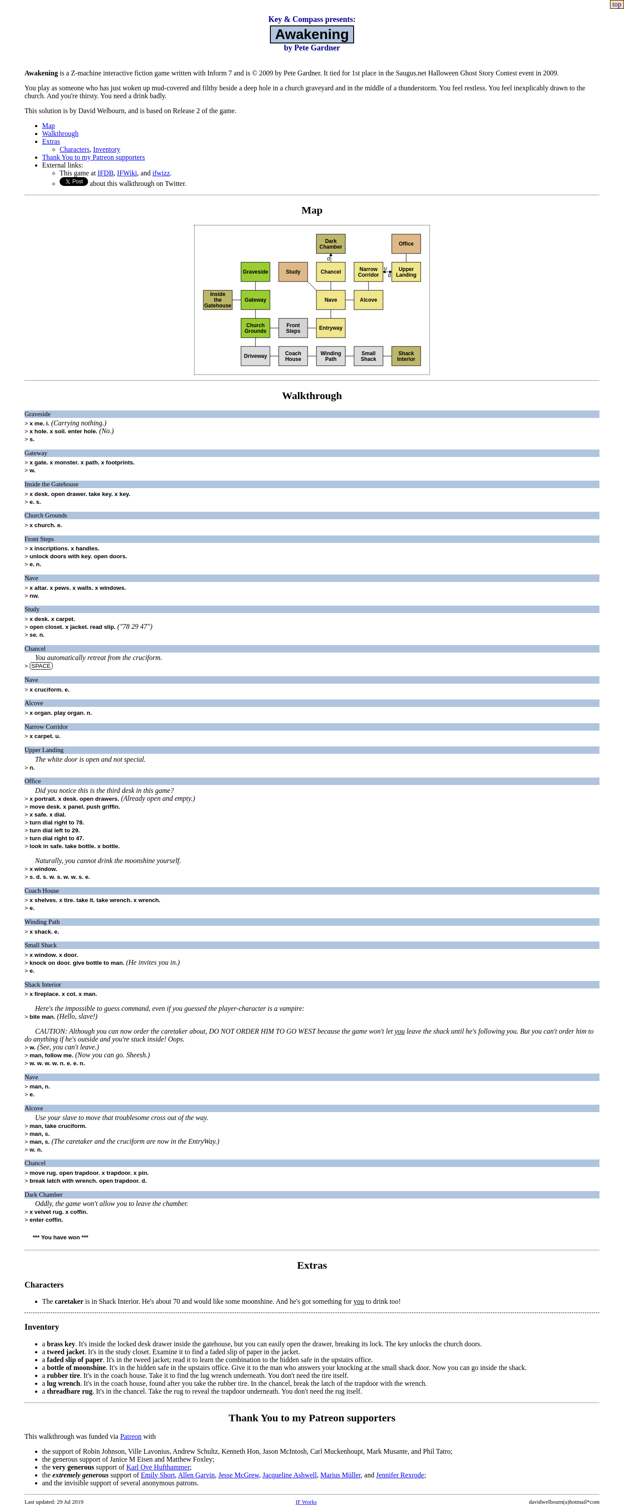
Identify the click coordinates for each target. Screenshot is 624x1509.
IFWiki (127, 173)
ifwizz (161, 173)
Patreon (131, 1436)
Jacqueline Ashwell (289, 1475)
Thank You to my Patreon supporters (93, 157)
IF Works (306, 1501)
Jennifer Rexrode (400, 1475)
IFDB (105, 173)
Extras (51, 141)
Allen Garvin (196, 1475)
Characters (74, 149)
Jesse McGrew (238, 1475)
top (617, 4)
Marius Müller (340, 1475)
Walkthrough (60, 133)
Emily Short (158, 1475)
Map (48, 125)
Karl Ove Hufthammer (158, 1467)
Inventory (106, 149)
